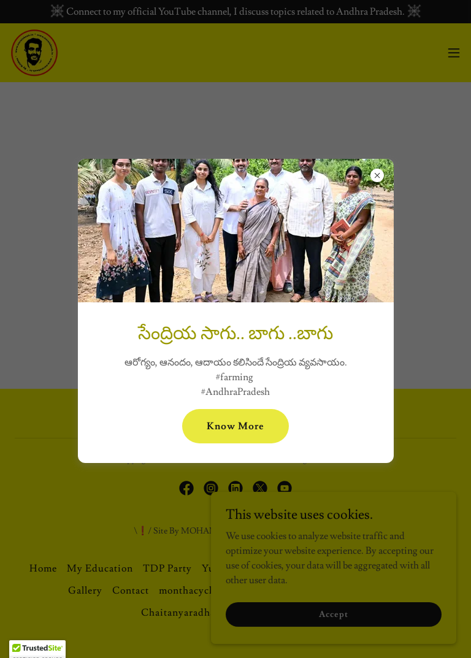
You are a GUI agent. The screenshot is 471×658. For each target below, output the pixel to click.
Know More (235, 426)
